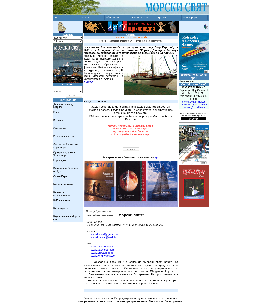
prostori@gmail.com (194, 107)
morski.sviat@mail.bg (104, 237)
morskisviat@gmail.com (105, 234)
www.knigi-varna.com (104, 255)
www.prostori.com (102, 252)
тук (157, 157)
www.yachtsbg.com (103, 249)
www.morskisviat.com (104, 246)
